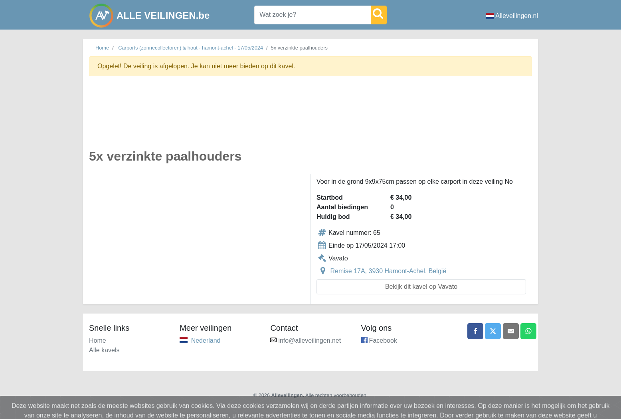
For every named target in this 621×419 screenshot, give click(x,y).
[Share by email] (511, 331)
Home (102, 48)
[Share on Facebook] (475, 331)
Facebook (383, 340)
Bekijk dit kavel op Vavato (421, 286)
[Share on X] (493, 331)
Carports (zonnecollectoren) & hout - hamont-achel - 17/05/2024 (190, 48)
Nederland (206, 340)
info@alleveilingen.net (309, 340)
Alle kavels (104, 350)
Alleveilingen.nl (512, 15)
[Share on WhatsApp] (528, 331)
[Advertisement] (310, 117)
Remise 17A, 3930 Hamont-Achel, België (388, 271)
